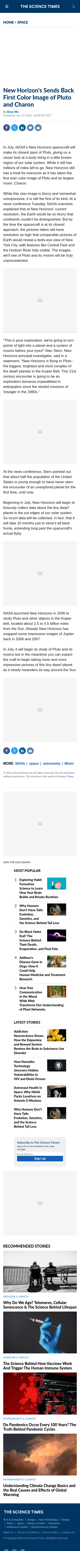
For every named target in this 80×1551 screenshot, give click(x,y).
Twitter (14, 127)
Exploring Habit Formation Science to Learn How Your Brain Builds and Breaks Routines (38, 888)
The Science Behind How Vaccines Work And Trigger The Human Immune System (37, 1365)
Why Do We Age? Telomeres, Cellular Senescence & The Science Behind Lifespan (40, 1304)
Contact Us (68, 1532)
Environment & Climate (44, 1526)
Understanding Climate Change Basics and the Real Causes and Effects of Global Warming (39, 1490)
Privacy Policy (50, 1532)
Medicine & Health (17, 1526)
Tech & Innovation (13, 1519)
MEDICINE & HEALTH (15, 1296)
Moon (69, 763)
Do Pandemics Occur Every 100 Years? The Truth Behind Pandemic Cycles (39, 1426)
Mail (38, 127)
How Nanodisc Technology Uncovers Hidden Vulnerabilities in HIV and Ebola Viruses (29, 1070)
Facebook (6, 127)
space (34, 763)
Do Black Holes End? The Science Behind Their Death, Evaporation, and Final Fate (38, 940)
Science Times (65, 776)
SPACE (22, 22)
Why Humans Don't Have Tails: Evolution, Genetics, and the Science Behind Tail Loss (28, 1117)
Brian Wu (13, 111)
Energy (65, 1519)
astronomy (52, 763)
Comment (30, 127)
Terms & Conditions (28, 1532)
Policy (10, 1523)
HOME (8, 22)
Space (20, 1523)
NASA (20, 763)
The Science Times (40, 6)
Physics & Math (36, 1523)
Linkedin (22, 127)
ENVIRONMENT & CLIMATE (19, 1418)
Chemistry (54, 1523)
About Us (8, 1532)
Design (31, 1519)
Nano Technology (48, 1519)
